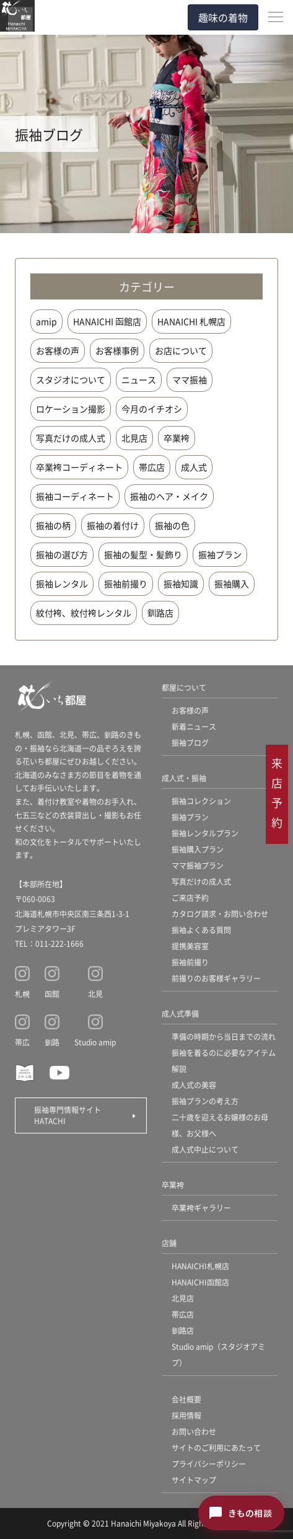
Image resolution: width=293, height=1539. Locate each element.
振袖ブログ (190, 742)
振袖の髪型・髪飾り (143, 554)
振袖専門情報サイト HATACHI (71, 1115)
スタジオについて (70, 379)
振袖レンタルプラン (205, 833)
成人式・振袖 (184, 778)
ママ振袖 (189, 379)
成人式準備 (180, 1013)
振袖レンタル (62, 583)
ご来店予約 (190, 897)
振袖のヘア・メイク (169, 496)
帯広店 (152, 467)
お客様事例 (117, 350)
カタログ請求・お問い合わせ (220, 913)
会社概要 (186, 1399)
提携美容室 (190, 946)
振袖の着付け (113, 525)
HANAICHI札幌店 (200, 1266)
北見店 (134, 438)
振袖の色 (172, 525)
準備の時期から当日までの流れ (224, 1036)
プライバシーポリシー (209, 1463)
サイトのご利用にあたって (216, 1447)
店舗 (169, 1243)
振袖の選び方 (62, 554)
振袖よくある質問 (201, 930)
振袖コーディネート (75, 496)
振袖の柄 (53, 525)
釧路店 (160, 612)
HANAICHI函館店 (200, 1282)
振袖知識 (181, 583)
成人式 (194, 467)
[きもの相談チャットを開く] (241, 1513)
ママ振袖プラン (198, 865)
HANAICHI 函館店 (107, 321)
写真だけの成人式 (70, 438)
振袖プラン (220, 554)
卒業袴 (177, 438)
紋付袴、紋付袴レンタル (83, 612)
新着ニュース (194, 726)
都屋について (184, 687)
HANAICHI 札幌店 (191, 321)
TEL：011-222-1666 (49, 943)
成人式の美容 (194, 1085)
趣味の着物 (223, 17)
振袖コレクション (201, 801)
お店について (181, 350)
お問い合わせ (194, 1431)
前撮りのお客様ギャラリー (216, 978)
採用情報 (186, 1415)
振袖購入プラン (198, 849)
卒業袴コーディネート (79, 467)
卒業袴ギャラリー (201, 1207)
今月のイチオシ (151, 408)
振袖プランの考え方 (205, 1101)
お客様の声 (57, 350)
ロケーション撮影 (70, 408)
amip (46, 321)
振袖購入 (231, 583)
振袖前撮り (125, 583)
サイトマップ (194, 1480)
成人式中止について (205, 1149)
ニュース (138, 379)
